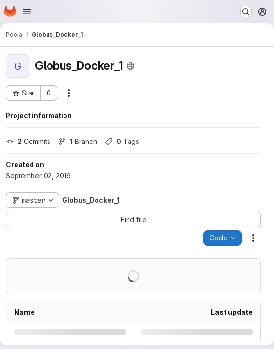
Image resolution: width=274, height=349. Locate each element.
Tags (122, 141)
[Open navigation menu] (26, 11)
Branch (77, 141)
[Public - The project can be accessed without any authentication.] (130, 66)
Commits (28, 141)
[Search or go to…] (246, 11)
